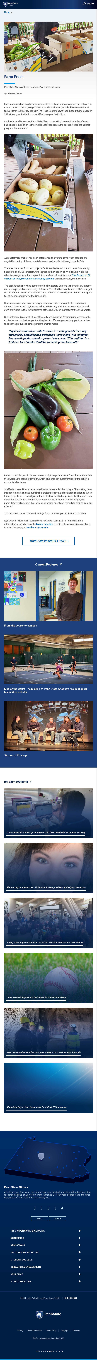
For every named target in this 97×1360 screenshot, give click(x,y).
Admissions (18, 1245)
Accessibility (51, 1331)
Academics (17, 1238)
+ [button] (80, 1231)
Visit (39, 1218)
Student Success (22, 1260)
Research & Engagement (26, 1267)
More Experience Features (48, 541)
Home (7, 12)
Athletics (17, 1274)
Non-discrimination (35, 1331)
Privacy (20, 1331)
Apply (57, 1218)
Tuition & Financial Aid (25, 1252)
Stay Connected (21, 1281)
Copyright (64, 1331)
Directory (76, 1331)
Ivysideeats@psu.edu (37, 527)
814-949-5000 (71, 1298)
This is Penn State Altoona (28, 1231)
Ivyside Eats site (44, 524)
